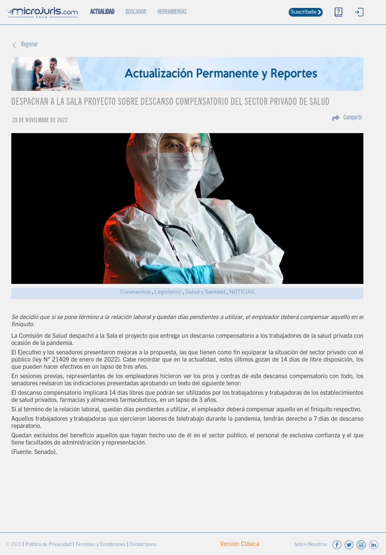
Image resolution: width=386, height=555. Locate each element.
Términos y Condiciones (101, 545)
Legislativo (168, 291)
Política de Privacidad (48, 545)
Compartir (352, 118)
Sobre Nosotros (311, 545)
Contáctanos (143, 545)
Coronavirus (135, 291)
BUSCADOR (136, 12)
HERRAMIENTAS (172, 12)
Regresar (29, 44)
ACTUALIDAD (105, 8)
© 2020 (14, 545)
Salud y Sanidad (205, 291)
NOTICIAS (241, 291)
